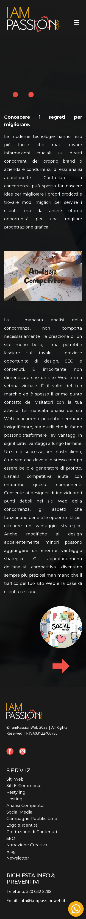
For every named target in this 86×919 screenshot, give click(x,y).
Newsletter (17, 858)
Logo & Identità (22, 825)
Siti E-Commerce (24, 785)
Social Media (19, 812)
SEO (10, 838)
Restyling (15, 792)
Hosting (14, 798)
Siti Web (15, 779)
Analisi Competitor (25, 805)
